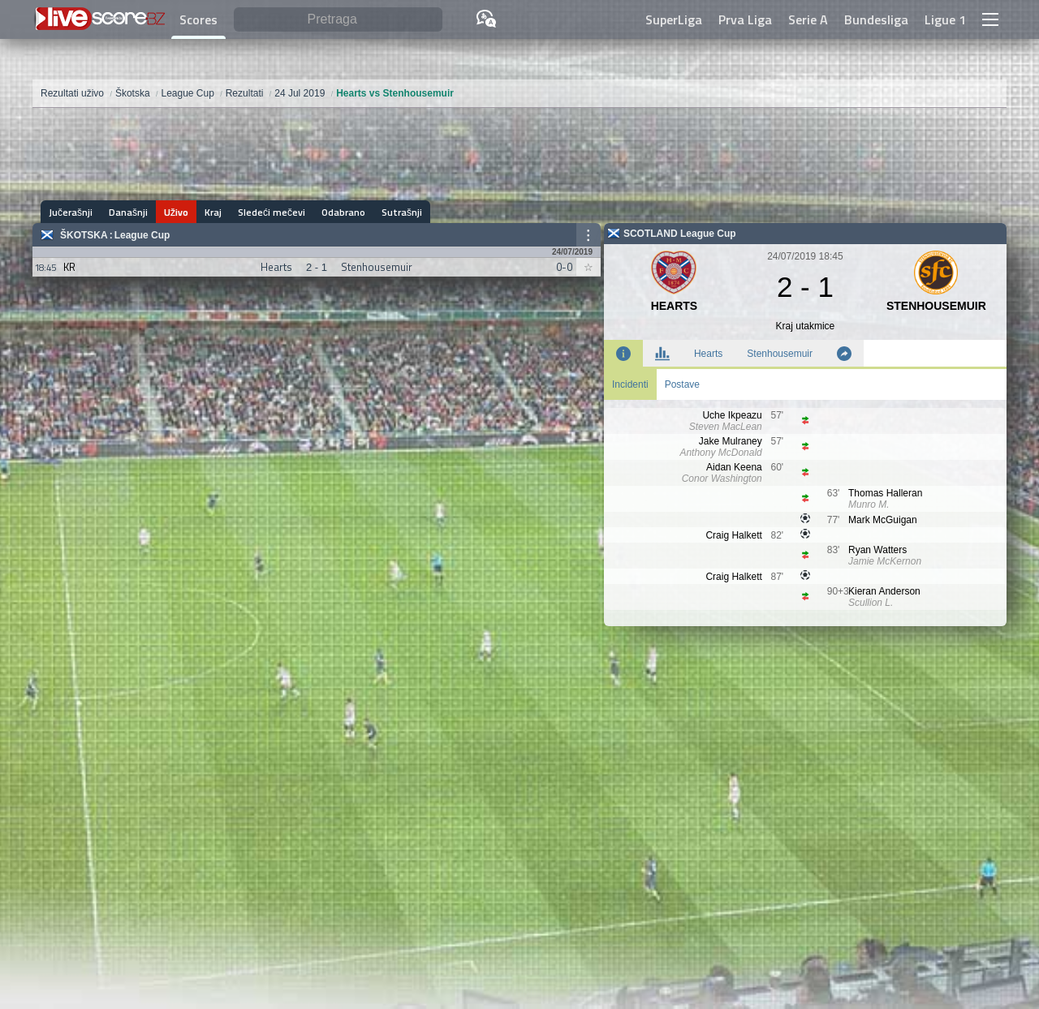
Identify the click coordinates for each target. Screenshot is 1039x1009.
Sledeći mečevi (271, 212)
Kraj (213, 212)
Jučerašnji (71, 212)
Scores (198, 19)
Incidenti (630, 384)
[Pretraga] (338, 19)
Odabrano (343, 212)
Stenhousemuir (780, 353)
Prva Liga (745, 19)
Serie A (808, 19)
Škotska (84, 235)
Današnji (128, 212)
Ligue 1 (945, 19)
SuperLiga (673, 19)
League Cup (142, 235)
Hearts (708, 353)
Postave (682, 384)
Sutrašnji (402, 212)
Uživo (176, 212)
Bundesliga (876, 19)
